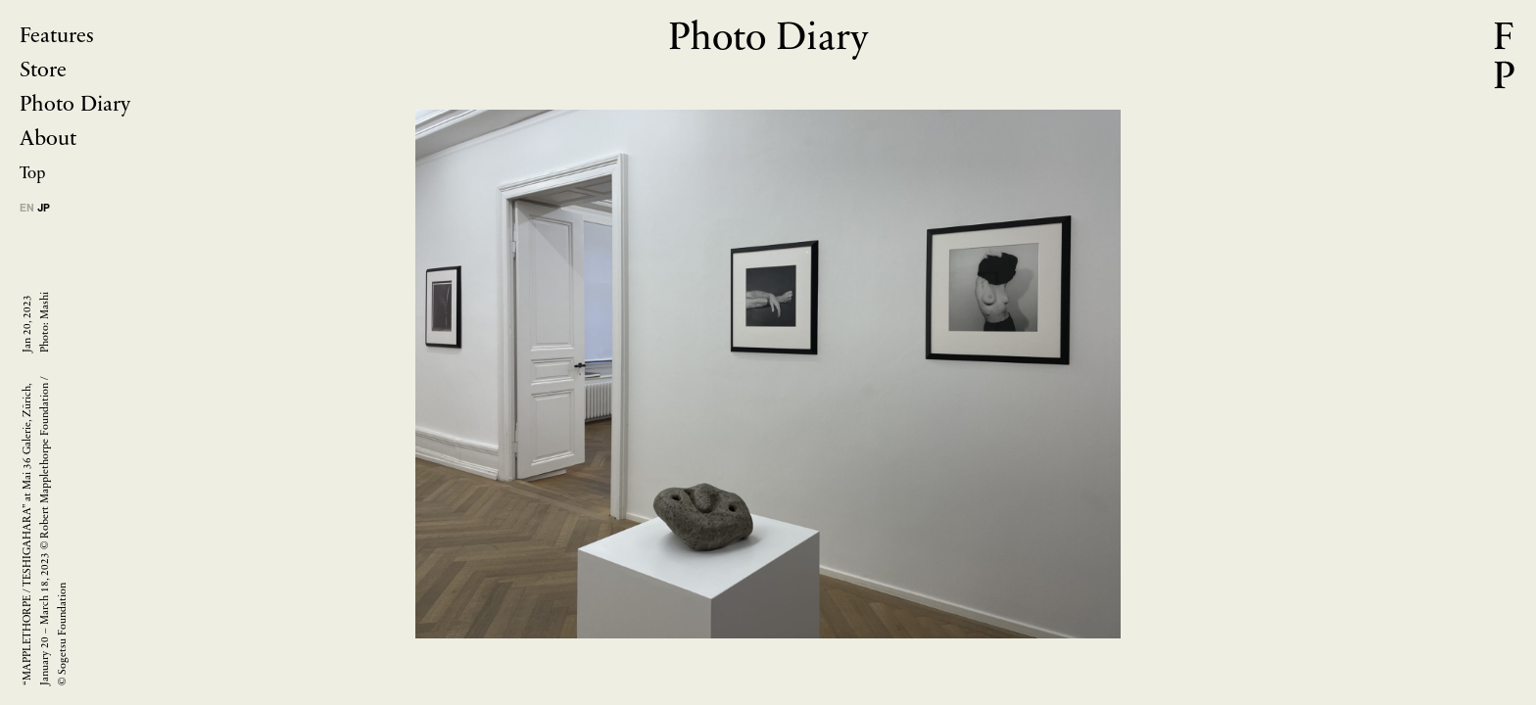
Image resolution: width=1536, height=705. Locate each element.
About (48, 139)
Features (57, 36)
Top (32, 173)
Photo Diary (75, 105)
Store (43, 71)
